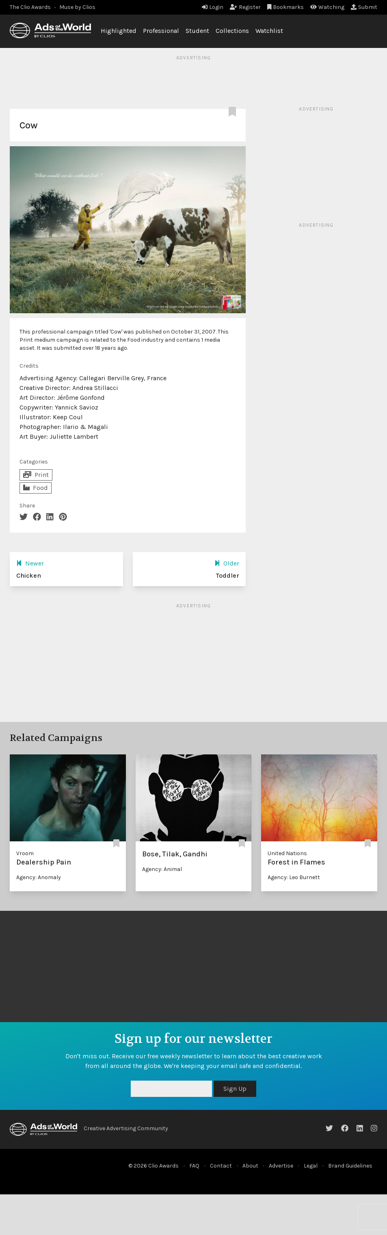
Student (197, 31)
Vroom (25, 853)
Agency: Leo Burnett (294, 877)
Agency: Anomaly (38, 877)
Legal (311, 1165)
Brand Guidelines (350, 1165)
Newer (30, 563)
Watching (327, 7)
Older (226, 563)
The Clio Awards (30, 7)
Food (35, 488)
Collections (232, 31)
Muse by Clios (77, 7)
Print (36, 475)
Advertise (281, 1165)
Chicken (28, 575)
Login (212, 7)
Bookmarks (285, 7)
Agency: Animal (162, 869)
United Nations (287, 853)
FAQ (194, 1165)
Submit (364, 7)
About (250, 1165)
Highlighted (118, 31)
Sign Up (234, 1088)
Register (245, 7)
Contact (221, 1165)
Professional (161, 31)
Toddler (227, 575)
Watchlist (269, 31)
